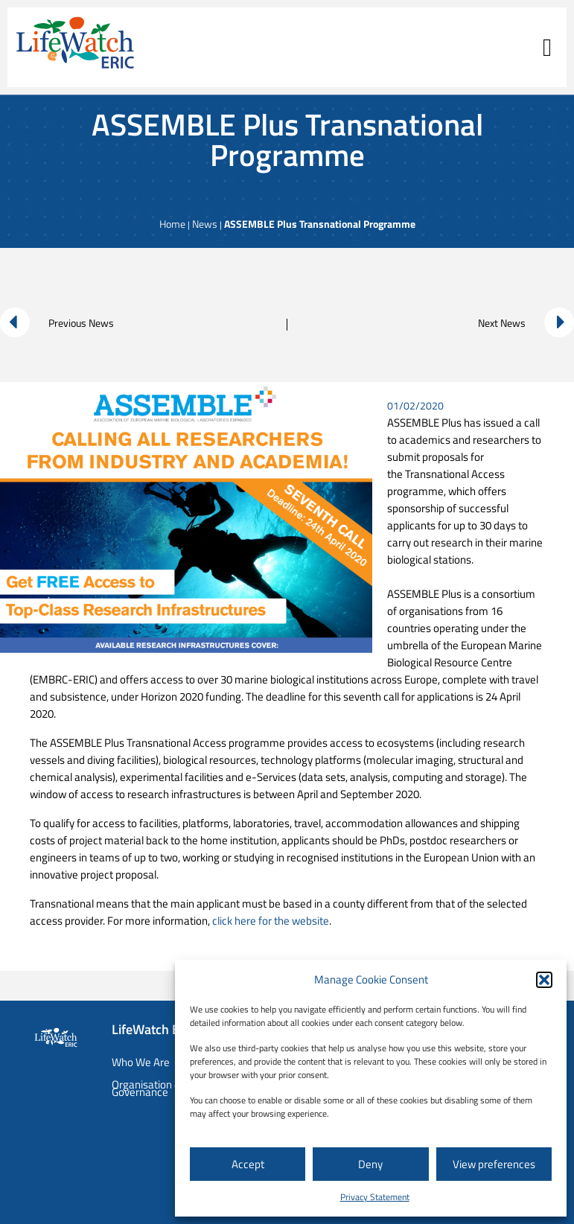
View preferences (494, 1164)
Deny (370, 1164)
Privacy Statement (374, 1197)
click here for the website (270, 920)
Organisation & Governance (147, 1088)
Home (172, 224)
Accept (248, 1164)
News (204, 224)
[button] (544, 979)
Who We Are (141, 1062)
